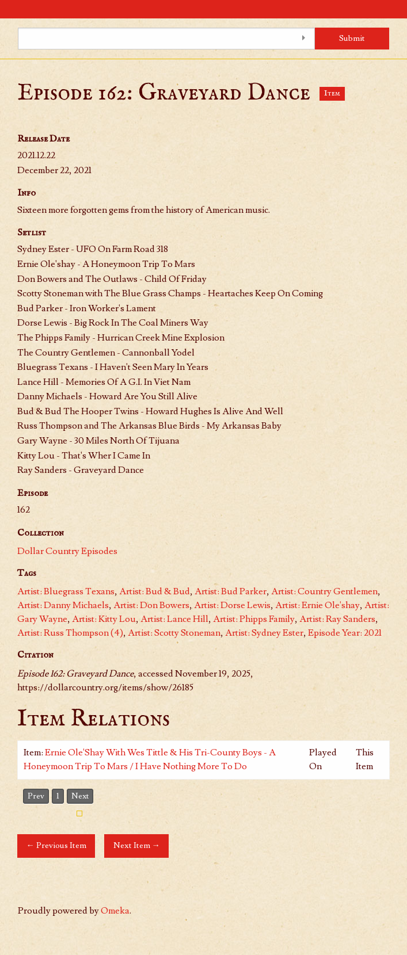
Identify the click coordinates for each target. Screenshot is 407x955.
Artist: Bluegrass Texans (66, 591)
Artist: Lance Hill (174, 619)
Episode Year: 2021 (345, 633)
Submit (352, 38)
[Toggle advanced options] (303, 38)
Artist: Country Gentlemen (324, 591)
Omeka (115, 910)
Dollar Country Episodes (67, 551)
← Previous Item (56, 845)
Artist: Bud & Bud (154, 591)
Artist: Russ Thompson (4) (70, 633)
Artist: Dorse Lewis (232, 605)
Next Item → (136, 845)
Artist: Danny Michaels (63, 605)
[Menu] (9, 9)
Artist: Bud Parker (231, 591)
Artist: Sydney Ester (264, 633)
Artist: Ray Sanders (337, 619)
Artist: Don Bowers (151, 605)
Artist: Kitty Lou (104, 619)
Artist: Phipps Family (254, 619)
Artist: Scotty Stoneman (174, 633)
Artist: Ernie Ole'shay (317, 605)
